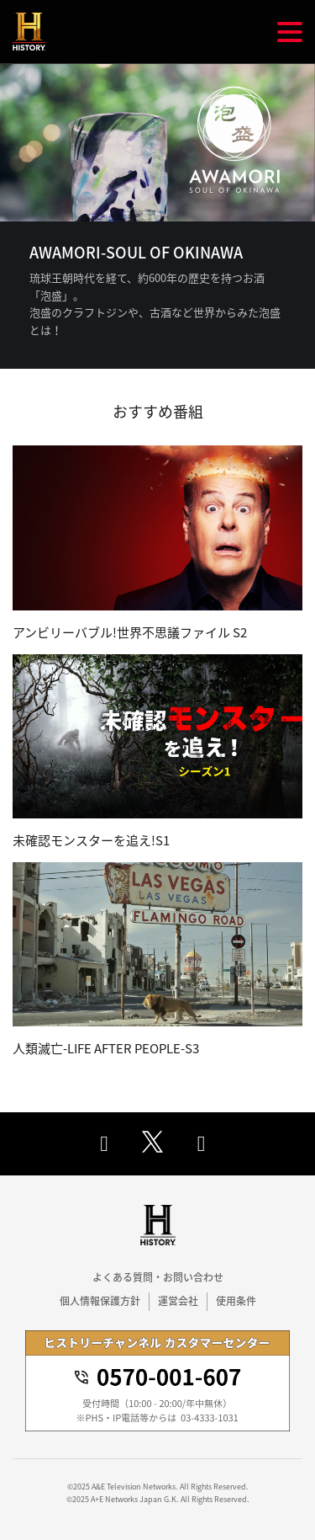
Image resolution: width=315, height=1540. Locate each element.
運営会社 (178, 1300)
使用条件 (236, 1300)
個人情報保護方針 (100, 1300)
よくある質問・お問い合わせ (157, 1277)
